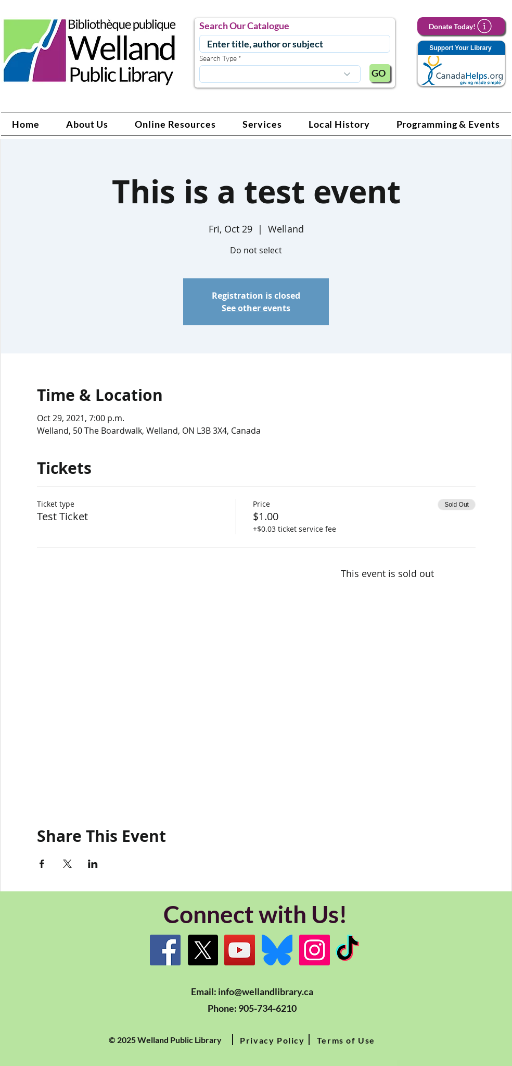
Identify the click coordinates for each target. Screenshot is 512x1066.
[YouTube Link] (239, 950)
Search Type (218, 58)
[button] (87, 124)
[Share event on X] (67, 864)
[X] (202, 950)
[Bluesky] (277, 950)
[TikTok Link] (347, 950)
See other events (256, 308)
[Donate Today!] (461, 26)
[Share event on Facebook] (42, 864)
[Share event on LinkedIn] (93, 864)
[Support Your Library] (461, 64)
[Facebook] (165, 950)
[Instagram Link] (314, 950)
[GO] (379, 73)
